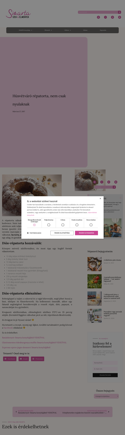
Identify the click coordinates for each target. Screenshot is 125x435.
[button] (34, 233)
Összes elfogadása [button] (86, 233)
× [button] (100, 198)
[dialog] (62, 217)
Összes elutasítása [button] (61, 233)
